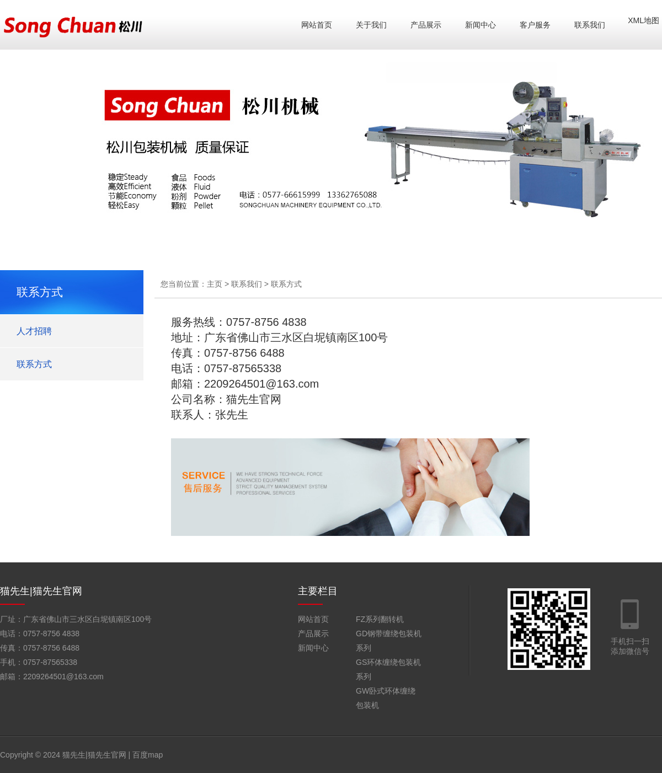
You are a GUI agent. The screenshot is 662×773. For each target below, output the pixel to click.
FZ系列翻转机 (380, 619)
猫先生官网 (253, 399)
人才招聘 (34, 331)
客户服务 (535, 24)
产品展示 (425, 24)
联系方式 (34, 364)
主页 (214, 284)
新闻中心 (480, 24)
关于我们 (371, 24)
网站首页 (316, 24)
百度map (147, 754)
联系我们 (589, 24)
